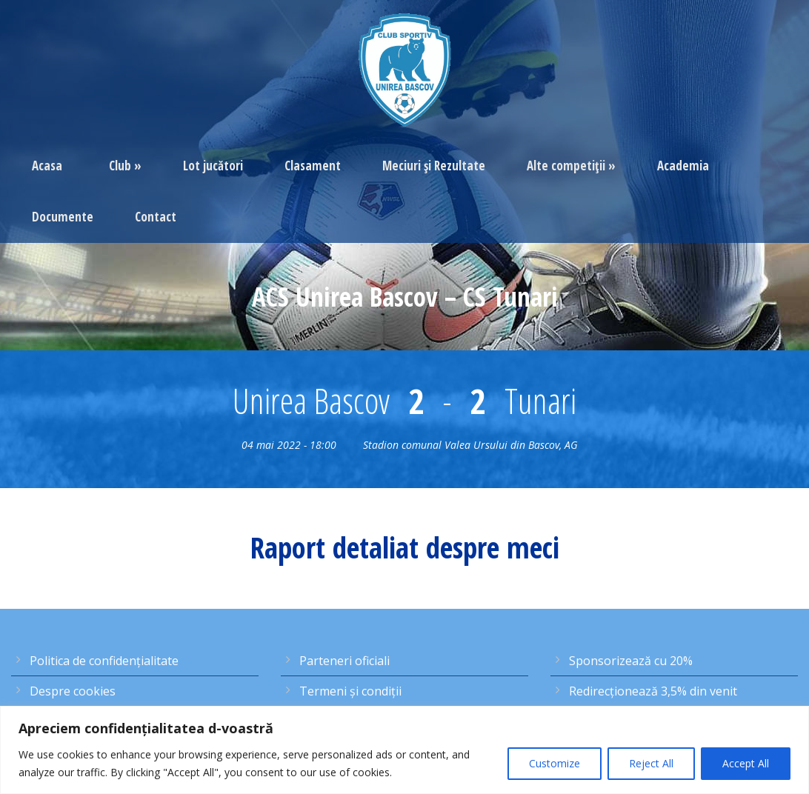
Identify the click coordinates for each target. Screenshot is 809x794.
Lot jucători (213, 165)
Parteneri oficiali (344, 661)
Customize (554, 763)
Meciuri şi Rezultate (433, 165)
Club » (125, 165)
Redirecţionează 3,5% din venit (653, 691)
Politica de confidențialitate (104, 661)
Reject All (651, 763)
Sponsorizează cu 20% (631, 661)
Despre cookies (73, 691)
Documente (62, 216)
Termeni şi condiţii (350, 691)
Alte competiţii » (571, 165)
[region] (404, 750)
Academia (683, 165)
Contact (155, 216)
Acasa (47, 165)
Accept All (745, 763)
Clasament (312, 165)
